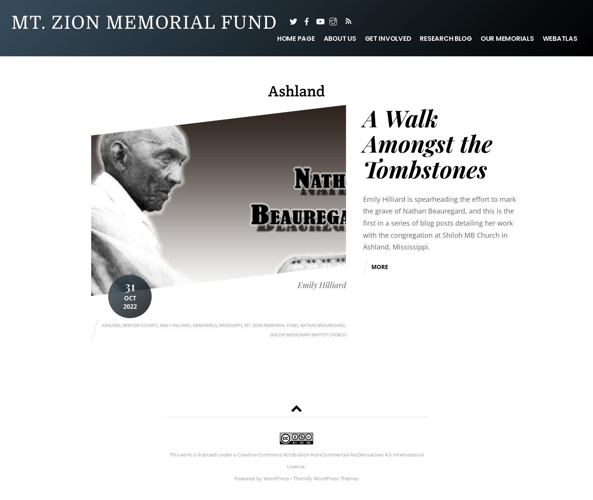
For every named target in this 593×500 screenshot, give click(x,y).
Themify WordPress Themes (326, 478)
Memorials (205, 325)
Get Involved (388, 38)
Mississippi (230, 325)
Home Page (296, 38)
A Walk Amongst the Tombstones (427, 143)
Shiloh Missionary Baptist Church (308, 334)
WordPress (276, 478)
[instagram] (333, 20)
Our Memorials (507, 38)
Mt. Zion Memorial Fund (271, 325)
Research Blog (446, 38)
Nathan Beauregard (322, 325)
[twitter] (293, 20)
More (379, 267)
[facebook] (306, 20)
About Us (340, 38)
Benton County (140, 325)
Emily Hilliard (322, 285)
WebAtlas (560, 38)
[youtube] (320, 20)
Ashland (111, 325)
